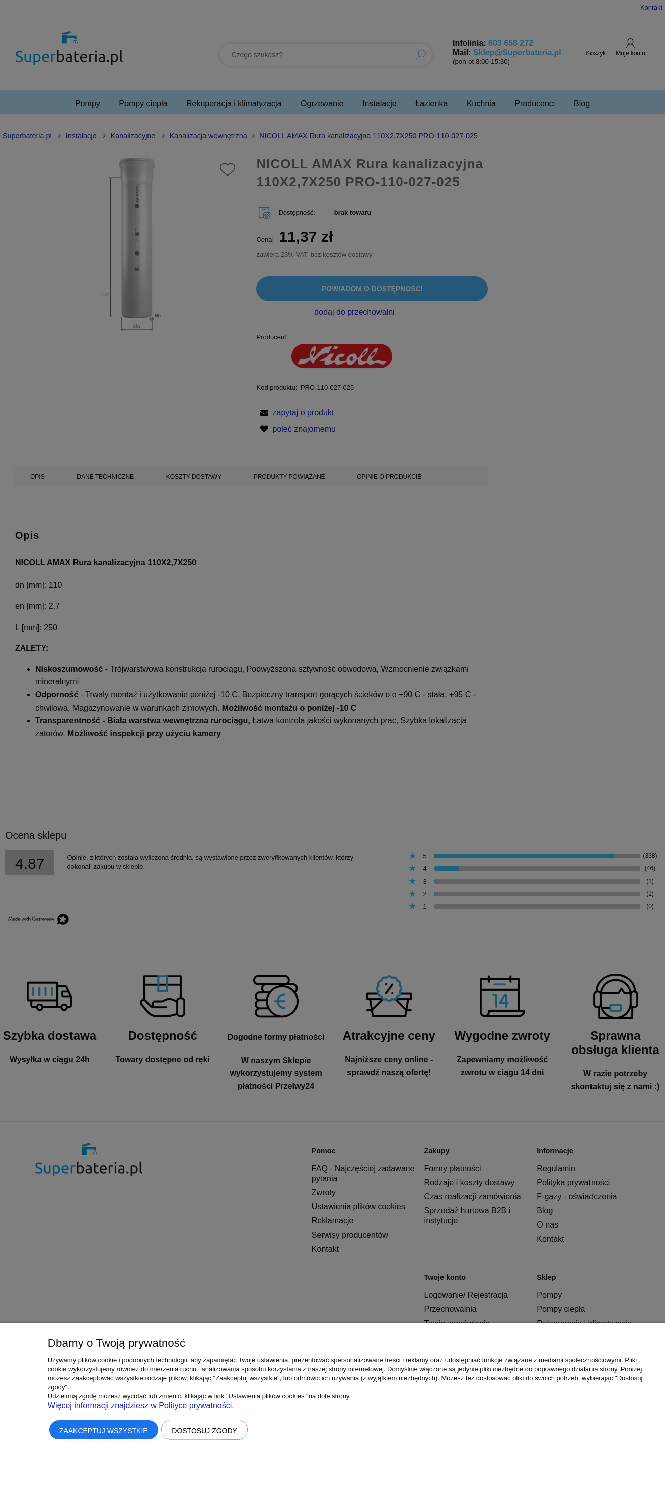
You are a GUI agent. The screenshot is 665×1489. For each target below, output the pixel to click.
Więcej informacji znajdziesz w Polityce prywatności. (141, 1405)
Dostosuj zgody (204, 1431)
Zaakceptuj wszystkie (103, 1431)
